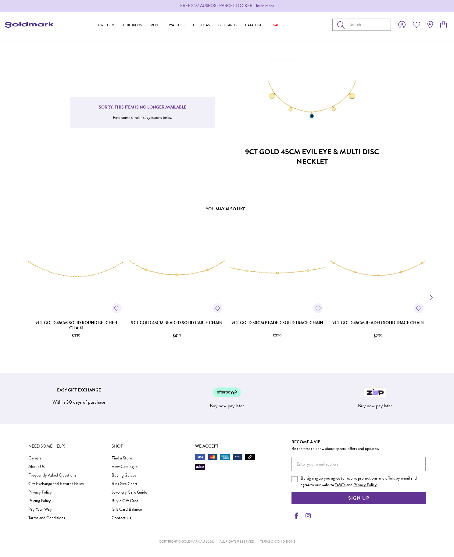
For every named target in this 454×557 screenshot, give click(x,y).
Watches (176, 25)
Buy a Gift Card (125, 501)
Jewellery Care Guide (129, 492)
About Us (36, 466)
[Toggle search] (342, 25)
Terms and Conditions (46, 518)
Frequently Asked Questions (52, 475)
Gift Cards (227, 25)
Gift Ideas (201, 25)
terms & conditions (277, 541)
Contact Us (121, 518)
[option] (227, 6)
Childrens (132, 25)
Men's (155, 25)
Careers (34, 458)
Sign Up (358, 498)
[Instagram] (307, 516)
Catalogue (255, 25)
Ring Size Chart (125, 483)
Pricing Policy (39, 501)
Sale (277, 25)
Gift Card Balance (127, 509)
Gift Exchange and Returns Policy (56, 483)
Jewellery (106, 25)
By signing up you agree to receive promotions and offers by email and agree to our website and (359, 481)
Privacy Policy (40, 492)
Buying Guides (124, 475)
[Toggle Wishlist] (117, 308)
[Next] (431, 297)
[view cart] (443, 25)
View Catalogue (125, 466)
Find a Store (122, 458)
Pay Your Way (40, 509)
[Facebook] (296, 516)
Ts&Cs (340, 485)
